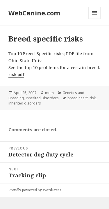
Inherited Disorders (42, 98)
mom (49, 92)
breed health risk (81, 98)
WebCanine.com (34, 12)
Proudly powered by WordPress (34, 190)
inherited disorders (24, 103)
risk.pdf (16, 74)
